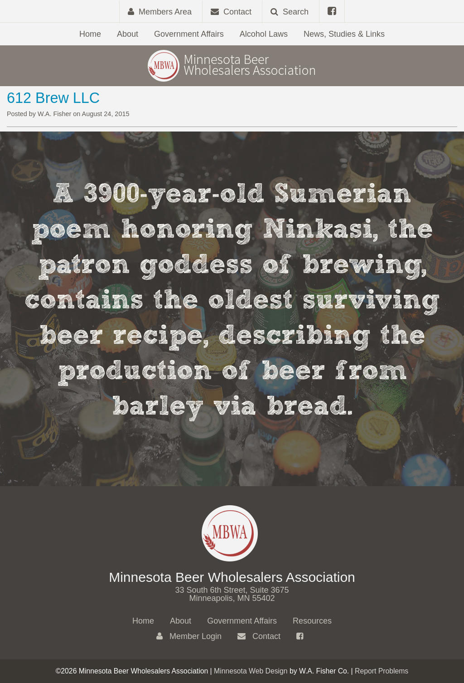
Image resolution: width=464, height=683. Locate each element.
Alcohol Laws (264, 34)
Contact (258, 636)
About (127, 34)
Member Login (189, 636)
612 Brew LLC (53, 98)
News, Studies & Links (344, 34)
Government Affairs (189, 34)
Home (90, 34)
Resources (312, 620)
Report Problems (381, 671)
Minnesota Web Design (251, 671)
